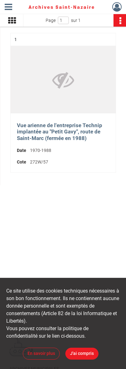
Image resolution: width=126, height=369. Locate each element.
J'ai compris (82, 353)
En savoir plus (41, 353)
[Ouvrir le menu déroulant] (8, 7)
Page (51, 20)
